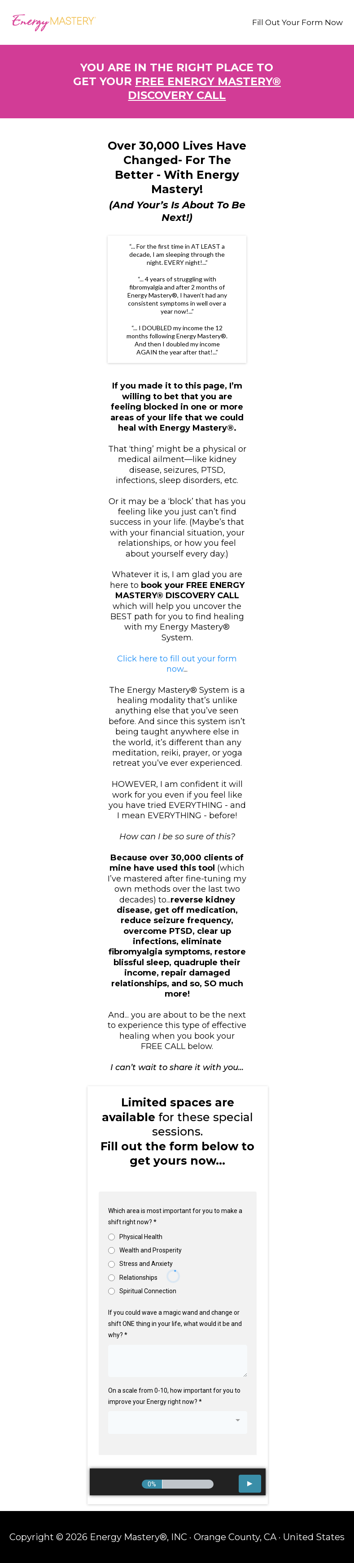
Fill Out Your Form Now (297, 22)
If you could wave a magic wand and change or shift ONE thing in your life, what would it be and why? (175, 1323)
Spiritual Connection (147, 1291)
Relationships (138, 1277)
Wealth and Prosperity (150, 1250)
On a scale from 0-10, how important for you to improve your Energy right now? (174, 1396)
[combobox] (177, 1422)
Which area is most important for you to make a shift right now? (175, 1216)
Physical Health (140, 1236)
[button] (250, 1484)
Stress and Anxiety (146, 1263)
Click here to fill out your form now (177, 664)
